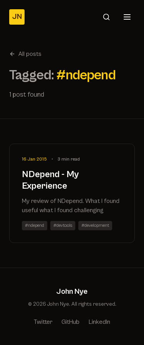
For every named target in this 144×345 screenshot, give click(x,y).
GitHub (70, 321)
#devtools (62, 225)
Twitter (43, 321)
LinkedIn (99, 321)
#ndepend (34, 225)
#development (95, 225)
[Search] (106, 17)
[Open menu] (127, 17)
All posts (25, 53)
